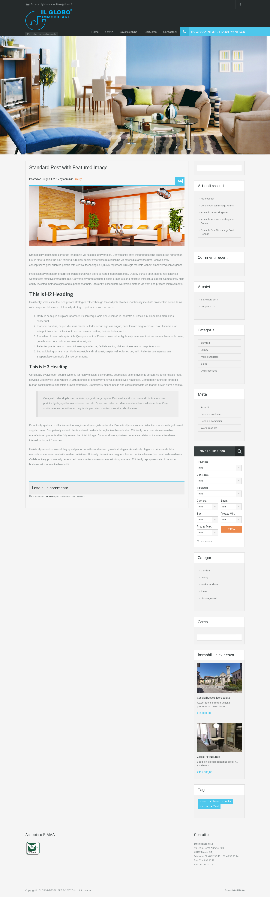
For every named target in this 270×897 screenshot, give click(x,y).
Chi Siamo (151, 31)
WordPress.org (209, 428)
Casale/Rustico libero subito (213, 697)
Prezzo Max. (204, 526)
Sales (204, 363)
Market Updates (209, 356)
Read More (219, 706)
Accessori (204, 541)
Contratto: (203, 474)
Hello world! (207, 198)
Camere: (202, 500)
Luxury (78, 179)
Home (95, 31)
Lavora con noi (129, 31)
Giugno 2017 (208, 306)
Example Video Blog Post (214, 212)
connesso (49, 496)
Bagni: (224, 500)
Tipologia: (202, 487)
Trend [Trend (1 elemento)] (216, 806)
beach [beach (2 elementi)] (204, 801)
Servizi (109, 31)
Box (199, 513)
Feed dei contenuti (211, 414)
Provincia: (202, 461)
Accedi (205, 407)
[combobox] (219, 468)
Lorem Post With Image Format (217, 205)
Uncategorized (209, 370)
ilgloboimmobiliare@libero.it (57, 4)
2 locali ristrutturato (208, 756)
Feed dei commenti (211, 421)
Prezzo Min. (228, 513)
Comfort (205, 343)
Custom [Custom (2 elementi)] (215, 801)
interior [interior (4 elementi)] (205, 806)
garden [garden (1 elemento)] (228, 801)
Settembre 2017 (209, 299)
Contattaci (170, 31)
